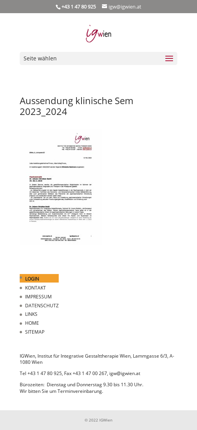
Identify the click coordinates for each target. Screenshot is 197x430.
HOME (32, 323)
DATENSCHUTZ (42, 305)
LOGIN (32, 279)
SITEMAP (34, 332)
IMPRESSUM (38, 296)
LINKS (31, 314)
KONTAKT (35, 287)
